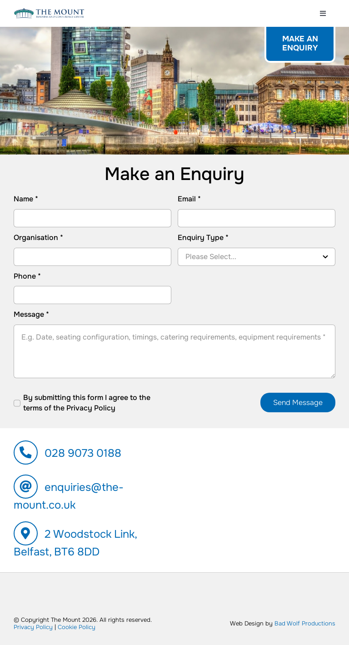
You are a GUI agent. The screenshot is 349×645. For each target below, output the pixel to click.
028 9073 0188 (83, 453)
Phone (27, 276)
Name (26, 199)
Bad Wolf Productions (304, 623)
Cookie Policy (76, 627)
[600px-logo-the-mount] (49, 11)
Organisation (38, 237)
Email (189, 199)
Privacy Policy (33, 627)
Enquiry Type (203, 237)
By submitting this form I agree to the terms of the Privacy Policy (86, 402)
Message (31, 314)
